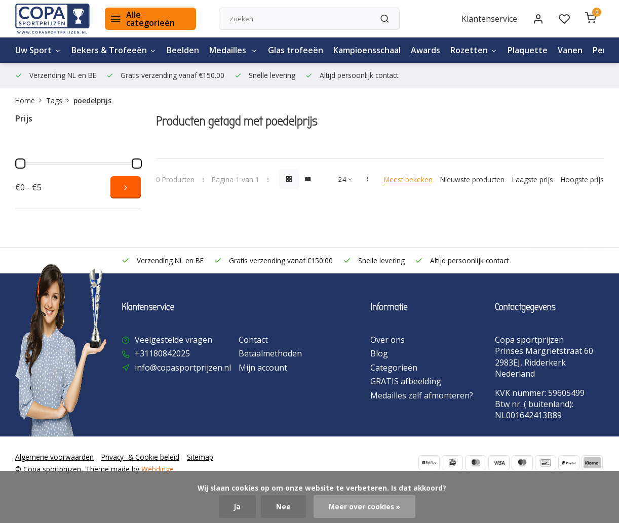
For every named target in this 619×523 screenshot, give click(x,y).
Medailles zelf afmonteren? (421, 395)
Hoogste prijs (582, 179)
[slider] (20, 163)
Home (30, 100)
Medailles (233, 50)
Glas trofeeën (295, 50)
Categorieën (393, 367)
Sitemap (200, 457)
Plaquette (528, 50)
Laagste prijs (532, 179)
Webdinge (157, 469)
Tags (59, 100)
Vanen (570, 50)
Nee (283, 506)
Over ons (387, 339)
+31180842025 (162, 353)
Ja (237, 506)
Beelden (183, 50)
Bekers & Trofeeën (114, 50)
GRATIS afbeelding (405, 381)
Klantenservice (489, 18)
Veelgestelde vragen (173, 339)
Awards (425, 50)
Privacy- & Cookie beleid (140, 457)
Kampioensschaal (367, 50)
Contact (253, 339)
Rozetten (473, 50)
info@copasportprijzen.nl (183, 367)
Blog (379, 353)
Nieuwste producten (472, 179)
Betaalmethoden (270, 353)
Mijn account (263, 367)
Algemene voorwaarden (54, 457)
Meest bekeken (408, 179)
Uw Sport (38, 50)
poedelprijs (92, 100)
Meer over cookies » (364, 506)
